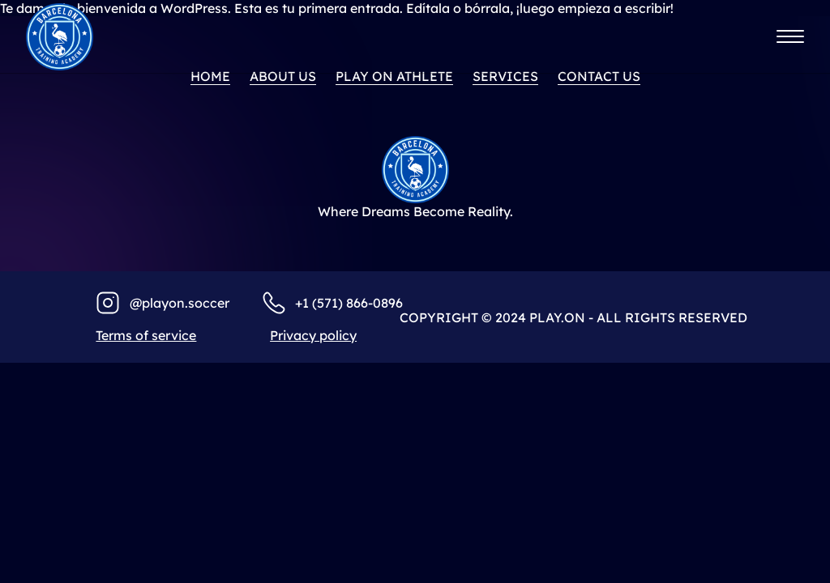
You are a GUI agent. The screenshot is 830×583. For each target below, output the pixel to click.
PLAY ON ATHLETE (394, 76)
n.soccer (203, 303)
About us (283, 76)
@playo (153, 303)
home (210, 76)
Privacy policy (313, 335)
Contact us (599, 76)
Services (505, 76)
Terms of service (146, 335)
